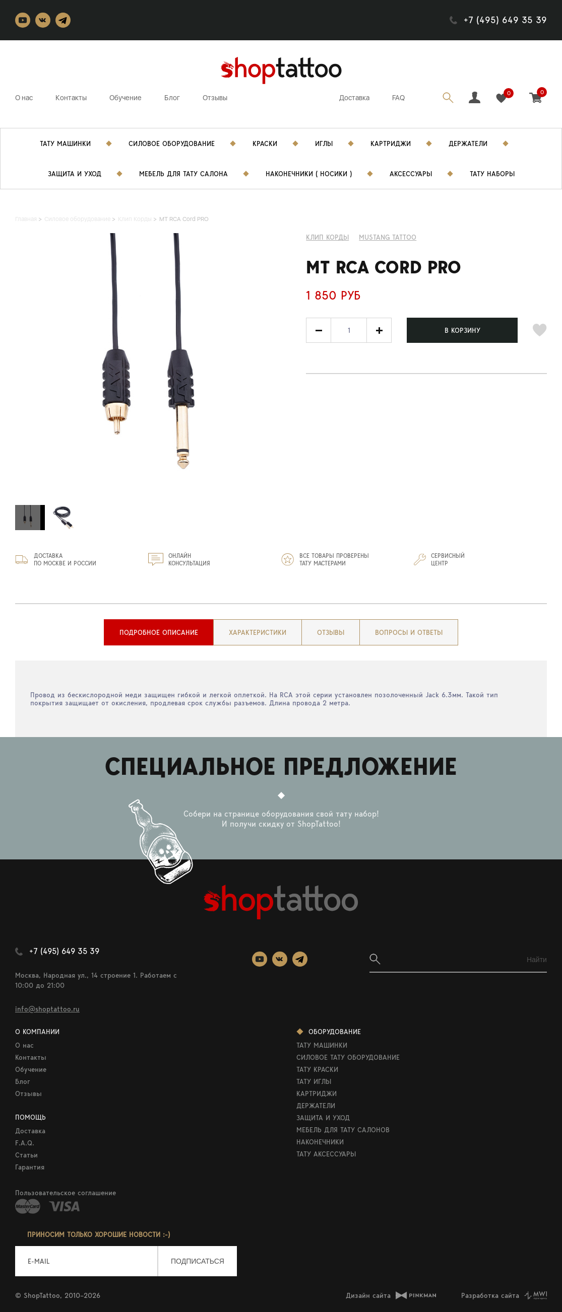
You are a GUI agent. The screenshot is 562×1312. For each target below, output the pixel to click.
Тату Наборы (492, 174)
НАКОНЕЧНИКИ (320, 1142)
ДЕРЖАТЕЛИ (315, 1106)
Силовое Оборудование (172, 143)
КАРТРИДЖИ (316, 1093)
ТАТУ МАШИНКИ (321, 1045)
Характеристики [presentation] (257, 632)
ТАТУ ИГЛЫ (313, 1081)
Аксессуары (411, 174)
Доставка (354, 98)
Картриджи (390, 143)
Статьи (26, 1155)
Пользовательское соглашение (65, 1193)
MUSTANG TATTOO (387, 237)
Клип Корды (327, 237)
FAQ (398, 98)
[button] (379, 330)
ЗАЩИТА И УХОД (323, 1118)
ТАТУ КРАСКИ (317, 1069)
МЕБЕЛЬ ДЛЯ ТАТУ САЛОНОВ (343, 1130)
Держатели (468, 143)
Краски (265, 143)
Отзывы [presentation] (330, 632)
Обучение (125, 98)
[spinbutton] (349, 330)
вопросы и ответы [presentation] (409, 632)
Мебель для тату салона (183, 174)
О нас (24, 98)
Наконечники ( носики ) (309, 174)
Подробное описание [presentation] (158, 632)
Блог (172, 98)
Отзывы (215, 98)
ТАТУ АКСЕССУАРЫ (326, 1154)
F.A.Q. (24, 1143)
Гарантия (29, 1167)
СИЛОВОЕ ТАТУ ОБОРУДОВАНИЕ (348, 1057)
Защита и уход (74, 174)
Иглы (324, 143)
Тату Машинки (65, 143)
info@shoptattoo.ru (47, 1009)
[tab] (159, 632)
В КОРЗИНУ (462, 330)
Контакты (71, 98)
